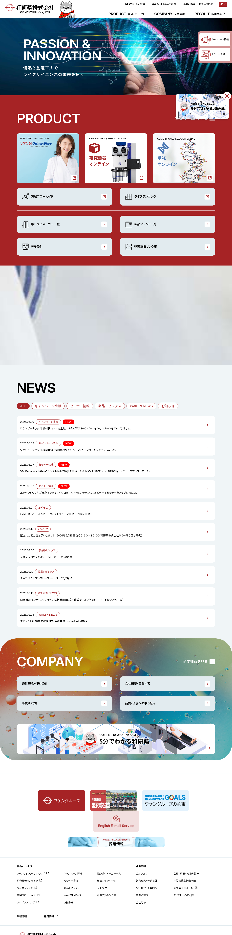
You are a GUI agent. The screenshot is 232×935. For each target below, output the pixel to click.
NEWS (135, 4)
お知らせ (168, 406)
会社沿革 (141, 881)
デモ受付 (32, 247)
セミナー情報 (80, 406)
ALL (23, 406)
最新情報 (22, 895)
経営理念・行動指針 (34, 683)
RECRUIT (208, 14)
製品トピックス (109, 406)
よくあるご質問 (138, 914)
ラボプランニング (140, 197)
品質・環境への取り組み (140, 703)
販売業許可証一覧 (183, 866)
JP (221, 4)
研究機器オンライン (27, 859)
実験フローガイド (37, 197)
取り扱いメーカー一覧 (41, 224)
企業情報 (141, 844)
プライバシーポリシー (203, 914)
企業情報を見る (195, 661)
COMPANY (169, 14)
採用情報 (49, 895)
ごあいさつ (141, 852)
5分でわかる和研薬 (183, 873)
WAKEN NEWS (141, 406)
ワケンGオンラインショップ (31, 852)
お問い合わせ (158, 914)
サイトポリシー (179, 914)
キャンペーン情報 (48, 406)
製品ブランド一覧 (140, 224)
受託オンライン (25, 866)
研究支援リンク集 (141, 247)
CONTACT (198, 4)
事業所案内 (29, 703)
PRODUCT (126, 14)
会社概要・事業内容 (137, 683)
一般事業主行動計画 (184, 859)
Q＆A (164, 4)
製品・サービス (24, 844)
